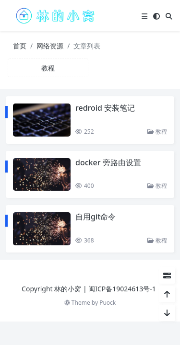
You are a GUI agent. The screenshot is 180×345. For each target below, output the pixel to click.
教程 (157, 131)
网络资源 (49, 45)
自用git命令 (95, 216)
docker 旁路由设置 (108, 162)
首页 (19, 45)
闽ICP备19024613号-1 (122, 288)
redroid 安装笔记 (105, 108)
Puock (107, 303)
